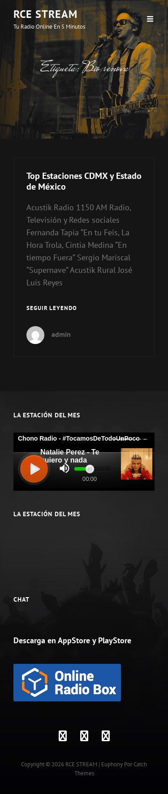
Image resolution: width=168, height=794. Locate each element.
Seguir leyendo (51, 308)
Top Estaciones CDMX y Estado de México (84, 181)
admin (61, 334)
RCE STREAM (45, 14)
